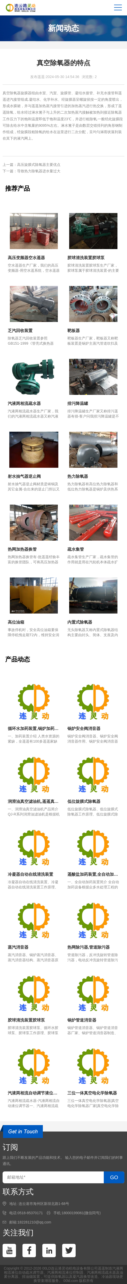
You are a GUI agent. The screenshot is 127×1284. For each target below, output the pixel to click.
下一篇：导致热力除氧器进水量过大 (31, 171)
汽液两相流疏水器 (101, 1272)
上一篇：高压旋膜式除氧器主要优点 (31, 165)
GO (114, 1177)
